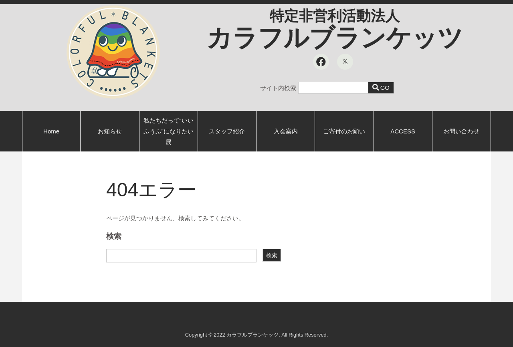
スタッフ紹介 (227, 131)
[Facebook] (321, 62)
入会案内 (286, 131)
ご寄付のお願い (344, 131)
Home (51, 131)
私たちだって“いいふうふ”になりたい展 (168, 131)
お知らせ (110, 131)
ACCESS (402, 131)
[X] (345, 62)
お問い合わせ (461, 131)
